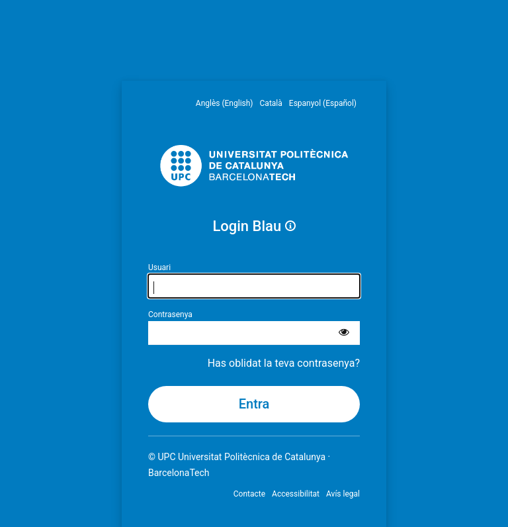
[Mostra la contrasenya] (344, 333)
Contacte (249, 494)
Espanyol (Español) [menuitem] (323, 103)
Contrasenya (170, 314)
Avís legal (343, 494)
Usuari (159, 267)
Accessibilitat (295, 494)
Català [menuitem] (271, 103)
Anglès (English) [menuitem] (224, 103)
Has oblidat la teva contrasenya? (284, 363)
